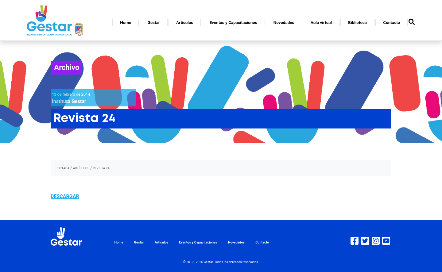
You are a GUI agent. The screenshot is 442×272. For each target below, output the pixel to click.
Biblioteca (357, 22)
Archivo (66, 67)
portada (62, 168)
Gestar (154, 22)
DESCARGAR (65, 196)
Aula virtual (321, 22)
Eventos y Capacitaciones (233, 22)
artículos (81, 168)
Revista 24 (101, 168)
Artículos (184, 22)
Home (125, 22)
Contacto (391, 22)
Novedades (283, 22)
